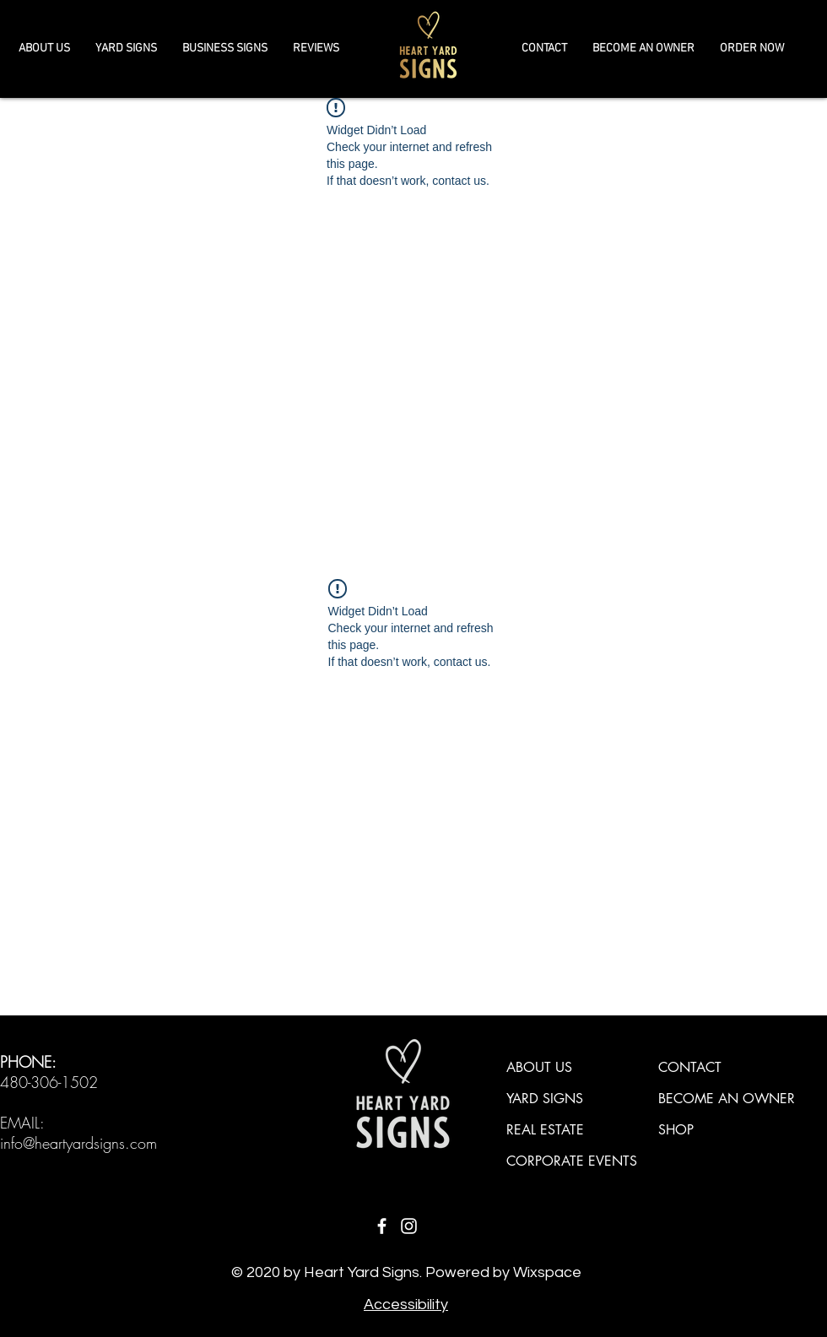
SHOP (676, 1130)
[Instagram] (408, 1226)
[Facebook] (381, 1226)
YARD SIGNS (544, 1098)
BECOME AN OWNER (726, 1098)
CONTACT (690, 1067)
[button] (225, 48)
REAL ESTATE (545, 1130)
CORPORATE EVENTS (571, 1161)
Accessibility (406, 1304)
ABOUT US (539, 1067)
